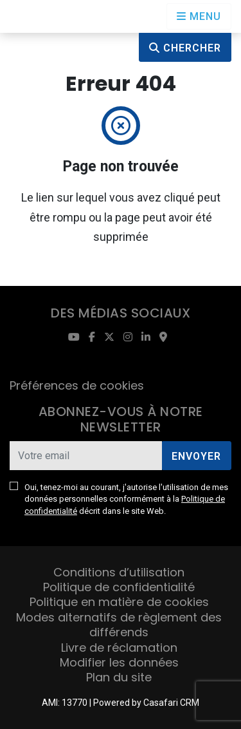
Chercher (185, 48)
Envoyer (196, 456)
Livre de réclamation (119, 647)
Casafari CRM (171, 702)
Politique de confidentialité (119, 587)
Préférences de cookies (77, 385)
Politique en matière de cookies (119, 602)
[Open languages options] (198, 16)
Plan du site (119, 677)
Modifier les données (119, 662)
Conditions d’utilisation (118, 572)
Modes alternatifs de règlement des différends (119, 624)
